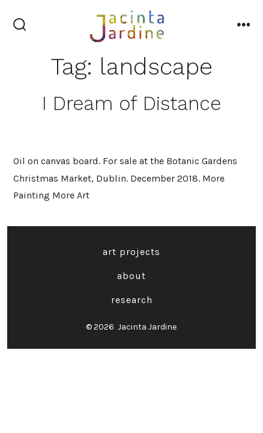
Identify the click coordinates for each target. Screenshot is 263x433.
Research (132, 300)
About (131, 275)
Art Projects (131, 251)
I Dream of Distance (131, 103)
